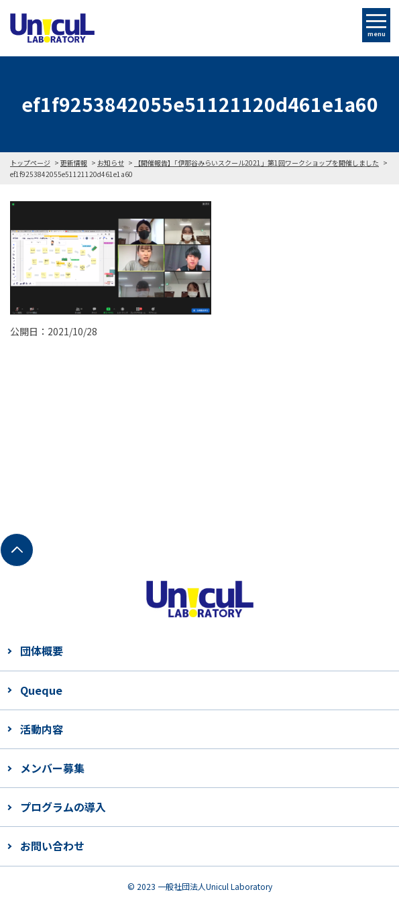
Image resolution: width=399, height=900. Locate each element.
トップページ (30, 163)
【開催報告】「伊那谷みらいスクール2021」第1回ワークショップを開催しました (256, 163)
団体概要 (41, 650)
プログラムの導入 (63, 807)
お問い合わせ (52, 846)
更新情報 (73, 163)
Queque (41, 690)
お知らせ (110, 163)
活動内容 (41, 729)
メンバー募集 (52, 768)
